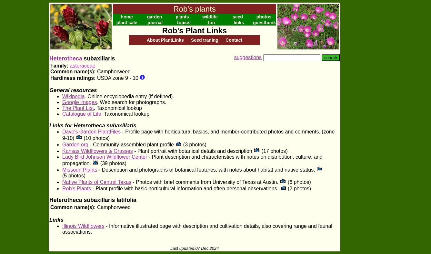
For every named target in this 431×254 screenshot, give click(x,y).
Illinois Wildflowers (83, 226)
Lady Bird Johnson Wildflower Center (104, 157)
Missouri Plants (79, 170)
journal (155, 22)
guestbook (264, 22)
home (127, 16)
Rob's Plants (76, 188)
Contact (234, 40)
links (239, 22)
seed (238, 16)
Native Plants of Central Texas (96, 182)
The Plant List (78, 108)
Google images (79, 102)
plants (182, 16)
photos (264, 16)
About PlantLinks (165, 40)
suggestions (248, 57)
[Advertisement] (361, 99)
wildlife (209, 16)
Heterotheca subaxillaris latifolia (92, 200)
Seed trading (204, 40)
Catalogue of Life (81, 114)
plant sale (126, 22)
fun (211, 22)
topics (183, 22)
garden (154, 16)
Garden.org (75, 144)
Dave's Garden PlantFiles (91, 131)
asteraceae (82, 66)
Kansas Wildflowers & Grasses (97, 151)
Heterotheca (65, 58)
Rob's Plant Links (194, 30)
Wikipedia (73, 96)
